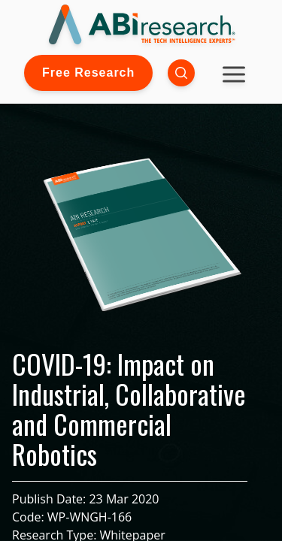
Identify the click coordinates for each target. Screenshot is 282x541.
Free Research (88, 72)
